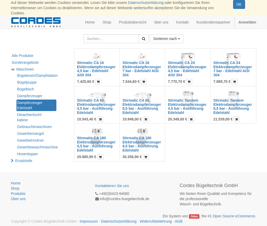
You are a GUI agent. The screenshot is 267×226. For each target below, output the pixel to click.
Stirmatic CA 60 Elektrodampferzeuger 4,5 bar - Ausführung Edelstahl (96, 106)
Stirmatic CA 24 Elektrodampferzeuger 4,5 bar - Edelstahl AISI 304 (187, 69)
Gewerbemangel (30, 133)
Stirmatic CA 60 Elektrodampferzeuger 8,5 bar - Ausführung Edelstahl (141, 106)
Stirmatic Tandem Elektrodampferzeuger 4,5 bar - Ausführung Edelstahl (187, 106)
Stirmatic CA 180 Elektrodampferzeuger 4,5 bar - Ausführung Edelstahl (96, 144)
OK (239, 4)
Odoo (194, 216)
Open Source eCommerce (234, 216)
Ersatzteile (23, 161)
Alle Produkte (22, 56)
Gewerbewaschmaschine (36, 147)
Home (16, 183)
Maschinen (25, 69)
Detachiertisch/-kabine (30, 117)
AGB (179, 221)
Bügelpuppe (27, 82)
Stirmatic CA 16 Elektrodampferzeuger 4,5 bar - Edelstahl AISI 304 (96, 69)
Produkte (18, 194)
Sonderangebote (25, 62)
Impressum (89, 221)
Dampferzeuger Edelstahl (30, 105)
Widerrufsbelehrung (156, 221)
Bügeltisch (25, 89)
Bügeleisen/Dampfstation (36, 75)
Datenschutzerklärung (145, 3)
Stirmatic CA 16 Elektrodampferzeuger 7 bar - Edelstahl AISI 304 (141, 69)
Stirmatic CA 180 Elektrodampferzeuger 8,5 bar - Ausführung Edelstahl (141, 144)
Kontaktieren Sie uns (112, 186)
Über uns (18, 199)
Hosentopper (27, 154)
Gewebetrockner (30, 140)
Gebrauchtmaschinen (34, 127)
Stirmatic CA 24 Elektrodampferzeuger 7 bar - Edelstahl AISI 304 (232, 69)
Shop (15, 188)
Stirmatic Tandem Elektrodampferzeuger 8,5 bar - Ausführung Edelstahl (232, 106)
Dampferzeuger (30, 96)
